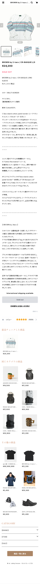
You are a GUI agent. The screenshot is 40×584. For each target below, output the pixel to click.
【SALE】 (4, 543)
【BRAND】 (5, 530)
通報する (35, 311)
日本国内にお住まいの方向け (20, 306)
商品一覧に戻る (20, 554)
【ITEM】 (4, 537)
